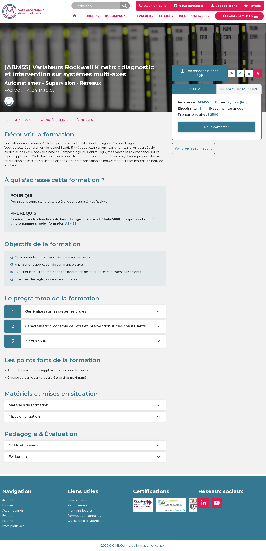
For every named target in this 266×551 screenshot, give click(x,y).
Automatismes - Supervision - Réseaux (52, 83)
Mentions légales (80, 510)
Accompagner (12, 510)
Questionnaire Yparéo (84, 521)
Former (7, 505)
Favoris (255, 6)
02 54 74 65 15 (155, 6)
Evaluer (8, 516)
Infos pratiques (13, 526)
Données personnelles (84, 516)
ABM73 (70, 224)
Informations (83, 120)
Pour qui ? (12, 120)
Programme (30, 120)
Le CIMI (7, 521)
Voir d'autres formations (193, 148)
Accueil (7, 500)
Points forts (63, 120)
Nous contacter (191, 6)
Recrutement (78, 505)
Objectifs (47, 120)
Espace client (226, 6)
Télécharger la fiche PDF (202, 73)
